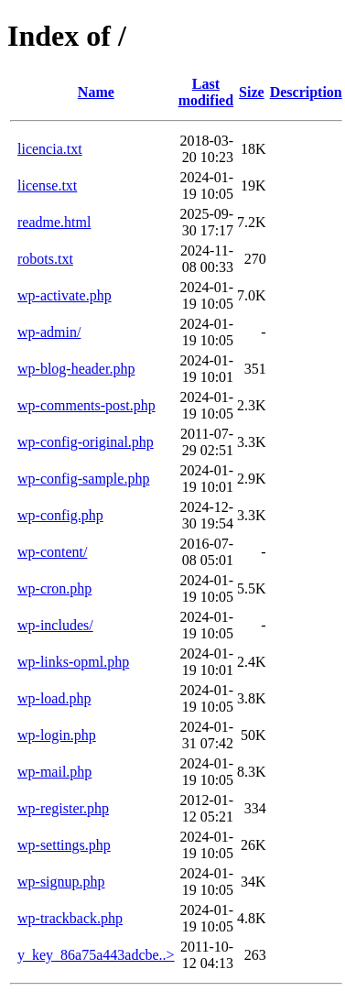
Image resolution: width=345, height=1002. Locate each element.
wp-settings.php (64, 845)
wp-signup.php (61, 881)
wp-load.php (54, 698)
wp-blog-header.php (76, 368)
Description (306, 92)
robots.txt (45, 259)
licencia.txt (49, 149)
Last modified (205, 92)
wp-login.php (56, 735)
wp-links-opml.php (73, 662)
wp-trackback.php (70, 918)
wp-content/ (52, 552)
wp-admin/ (49, 332)
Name (96, 92)
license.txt (47, 185)
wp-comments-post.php (86, 405)
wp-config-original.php (85, 442)
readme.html (54, 222)
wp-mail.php (54, 771)
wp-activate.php (64, 295)
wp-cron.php (54, 588)
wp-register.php (63, 808)
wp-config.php (60, 515)
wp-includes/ (55, 625)
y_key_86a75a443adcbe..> (96, 955)
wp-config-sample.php (83, 478)
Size (251, 92)
